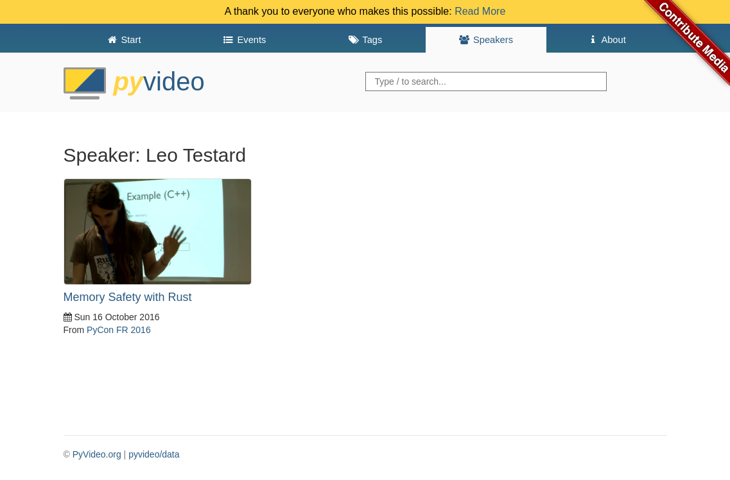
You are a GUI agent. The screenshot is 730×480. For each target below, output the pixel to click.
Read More (480, 11)
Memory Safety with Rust (128, 297)
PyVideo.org (97, 454)
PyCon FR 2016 (119, 330)
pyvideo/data (153, 454)
